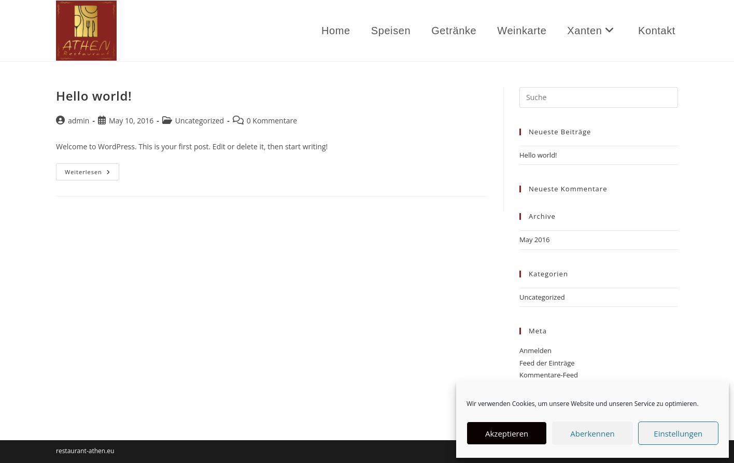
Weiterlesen (92, 173)
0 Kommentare (272, 120)
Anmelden (535, 350)
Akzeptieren (506, 433)
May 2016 (534, 239)
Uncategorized (199, 120)
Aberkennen (592, 433)
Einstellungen (678, 433)
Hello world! (94, 95)
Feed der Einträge (547, 363)
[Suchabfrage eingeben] (598, 97)
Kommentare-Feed (548, 375)
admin (78, 120)
